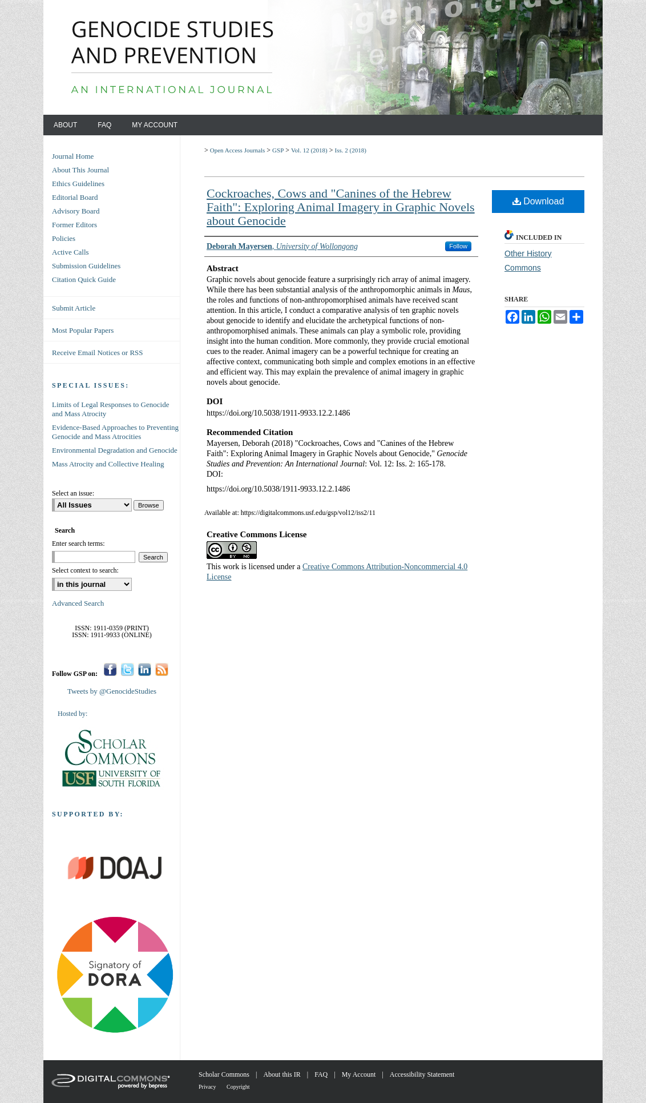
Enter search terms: (78, 544)
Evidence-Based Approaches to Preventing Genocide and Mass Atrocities (115, 432)
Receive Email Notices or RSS (97, 352)
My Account (360, 1074)
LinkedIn (144, 669)
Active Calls (70, 252)
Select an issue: (73, 493)
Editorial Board (75, 197)
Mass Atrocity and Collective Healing (108, 464)
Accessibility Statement (422, 1074)
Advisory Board (75, 211)
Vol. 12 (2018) (309, 150)
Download (538, 201)
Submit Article (73, 308)
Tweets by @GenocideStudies (111, 691)
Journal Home (73, 156)
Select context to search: (85, 570)
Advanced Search (78, 603)
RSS (161, 669)
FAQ (321, 1074)
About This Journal (80, 170)
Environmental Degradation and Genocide (114, 450)
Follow (458, 246)
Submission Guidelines (86, 265)
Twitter (127, 669)
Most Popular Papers (83, 330)
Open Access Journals (237, 150)
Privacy (208, 1087)
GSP (278, 150)
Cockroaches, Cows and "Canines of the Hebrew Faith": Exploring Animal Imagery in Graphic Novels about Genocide (341, 207)
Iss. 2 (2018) (350, 150)
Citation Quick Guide (84, 279)
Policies (63, 238)
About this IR (282, 1074)
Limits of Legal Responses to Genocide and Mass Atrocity (110, 409)
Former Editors (74, 224)
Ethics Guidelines (78, 183)
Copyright (238, 1087)
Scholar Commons (225, 1074)
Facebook (110, 669)
